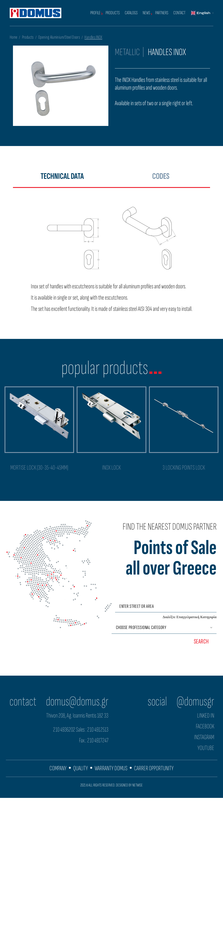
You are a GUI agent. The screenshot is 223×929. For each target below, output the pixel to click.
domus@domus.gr (77, 701)
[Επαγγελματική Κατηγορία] (164, 628)
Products (28, 37)
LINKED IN (205, 715)
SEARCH (201, 641)
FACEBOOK (205, 726)
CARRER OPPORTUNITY (154, 768)
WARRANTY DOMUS (111, 768)
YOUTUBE (206, 748)
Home (13, 37)
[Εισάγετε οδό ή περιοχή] (166, 606)
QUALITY (80, 768)
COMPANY (57, 768)
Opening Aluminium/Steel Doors (59, 37)
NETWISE (137, 785)
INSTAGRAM (204, 737)
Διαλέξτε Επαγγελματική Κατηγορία (190, 617)
